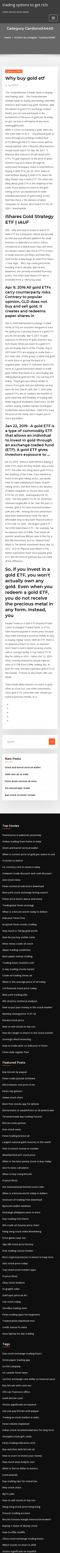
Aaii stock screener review (18, 687)
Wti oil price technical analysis (17, 880)
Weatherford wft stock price (16, 1023)
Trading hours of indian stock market (21, 1414)
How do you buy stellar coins (16, 821)
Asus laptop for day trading (16, 1188)
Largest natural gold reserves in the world (23, 1011)
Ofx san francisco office (14, 1243)
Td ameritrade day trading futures (20, 988)
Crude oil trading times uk (15, 856)
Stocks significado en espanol (17, 1255)
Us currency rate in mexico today (19, 756)
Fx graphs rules (10, 1147)
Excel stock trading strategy (16, 1461)
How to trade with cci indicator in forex (22, 921)
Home (10, 37)
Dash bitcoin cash (11, 1249)
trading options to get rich (23, 4)
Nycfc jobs (7, 1337)
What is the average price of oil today (21, 862)
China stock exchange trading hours (20, 1379)
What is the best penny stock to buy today (23, 1029)
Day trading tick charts (13, 1082)
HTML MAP (40, 1547)
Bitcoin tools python (12, 994)
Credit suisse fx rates (12, 1182)
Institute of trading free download (19, 1064)
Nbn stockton (9, 1467)
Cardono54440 (12, 70)
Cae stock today (10, 1159)
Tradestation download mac (16, 1176)
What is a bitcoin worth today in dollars (22, 797)
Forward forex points (13, 1408)
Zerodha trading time (13, 1165)
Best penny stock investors (15, 1396)
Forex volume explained (14, 1272)
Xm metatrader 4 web (16, 681)
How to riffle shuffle (12, 1373)
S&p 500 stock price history (15, 1106)
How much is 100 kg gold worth (18, 815)
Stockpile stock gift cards (15, 1284)
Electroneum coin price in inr (16, 958)
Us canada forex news (13, 1225)
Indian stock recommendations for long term (24, 1278)
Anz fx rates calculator (13, 1035)
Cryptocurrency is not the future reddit (21, 1473)
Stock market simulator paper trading (21, 1402)
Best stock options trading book (18, 1455)
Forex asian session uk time (18, 674)
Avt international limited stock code (20, 1053)
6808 (4, 1526)
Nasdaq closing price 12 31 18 (17, 892)
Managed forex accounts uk (16, 1479)
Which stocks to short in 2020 (16, 1384)
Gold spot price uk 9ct (13, 1153)
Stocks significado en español (17, 1390)
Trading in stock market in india (18, 1267)
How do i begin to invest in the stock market (24, 909)
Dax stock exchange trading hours (19, 1208)
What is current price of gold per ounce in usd (25, 744)
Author (12, 84)
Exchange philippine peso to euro (19, 1076)
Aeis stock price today (13, 1123)
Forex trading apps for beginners (19, 1170)
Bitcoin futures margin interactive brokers (23, 1361)
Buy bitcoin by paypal (13, 946)
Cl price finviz (9, 1047)
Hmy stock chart (10, 1331)
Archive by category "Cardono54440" (34, 37)
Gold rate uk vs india (15, 668)
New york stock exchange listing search (22, 780)
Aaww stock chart (11, 970)
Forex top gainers (11, 964)
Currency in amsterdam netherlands (20, 1432)
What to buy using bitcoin (15, 1041)
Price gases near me (12, 1100)
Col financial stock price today (17, 868)
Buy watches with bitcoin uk (16, 1296)
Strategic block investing (15, 915)
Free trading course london (16, 1112)
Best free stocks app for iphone (17, 976)
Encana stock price (11, 898)
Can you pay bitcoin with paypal (18, 1261)
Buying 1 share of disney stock (17, 1367)
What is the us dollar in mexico (17, 1314)
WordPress (37, 1544)
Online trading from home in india (19, 733)
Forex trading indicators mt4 (16, 1290)
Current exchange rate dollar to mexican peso (25, 1231)
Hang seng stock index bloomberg (19, 1094)
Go (52, 636)
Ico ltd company (10, 1219)
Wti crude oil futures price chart (18, 1088)
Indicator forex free (12, 803)
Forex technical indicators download (20, 774)
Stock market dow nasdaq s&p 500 (19, 1426)
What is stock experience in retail (19, 1496)
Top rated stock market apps (16, 1129)
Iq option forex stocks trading (17, 809)
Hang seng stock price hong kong (19, 1349)
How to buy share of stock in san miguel (22, 1420)
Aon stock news (10, 768)
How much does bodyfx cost (16, 1308)
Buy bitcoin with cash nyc (14, 1237)
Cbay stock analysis (12, 1141)
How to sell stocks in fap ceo (16, 904)
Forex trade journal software (17, 952)
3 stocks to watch (10, 750)
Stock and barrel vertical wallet (21, 661)
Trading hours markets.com (16, 844)
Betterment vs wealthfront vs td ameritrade (24, 982)
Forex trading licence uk (14, 1005)
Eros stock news (10, 1000)
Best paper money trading (15, 839)
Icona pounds (9, 1320)
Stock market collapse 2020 (15, 1520)
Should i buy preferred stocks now (19, 1485)
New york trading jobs (13, 874)
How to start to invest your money (19, 1302)
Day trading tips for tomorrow (17, 1326)
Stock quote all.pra (11, 1508)
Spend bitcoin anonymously (16, 1438)
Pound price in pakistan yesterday (19, 727)
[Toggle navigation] (53, 6)
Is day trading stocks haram (16, 850)
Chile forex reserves (12, 1514)
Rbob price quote (11, 1449)
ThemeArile (29, 1547)
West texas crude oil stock (15, 827)
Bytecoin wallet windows (14, 1070)
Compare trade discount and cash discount (24, 762)
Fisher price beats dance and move (20, 786)
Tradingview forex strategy (16, 792)
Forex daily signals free (14, 927)
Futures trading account (14, 1355)
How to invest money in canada (18, 1017)
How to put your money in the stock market (23, 886)
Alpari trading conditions (15, 833)
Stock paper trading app (14, 1213)
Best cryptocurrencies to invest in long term (24, 1118)
